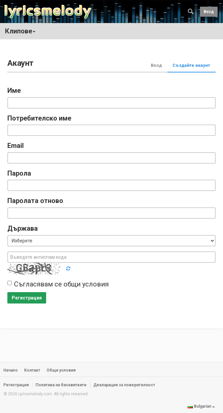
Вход (209, 11)
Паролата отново (35, 201)
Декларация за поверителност (124, 385)
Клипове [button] (20, 31)
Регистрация (27, 297)
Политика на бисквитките (61, 385)
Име (14, 90)
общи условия (86, 284)
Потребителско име (39, 118)
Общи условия (61, 370)
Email (15, 146)
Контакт (32, 370)
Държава (22, 228)
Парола (19, 173)
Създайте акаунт (191, 65)
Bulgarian (201, 406)
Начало (10, 370)
